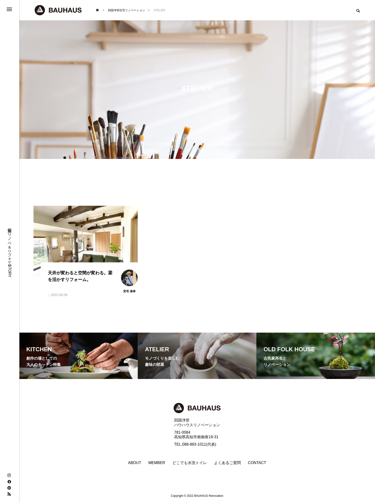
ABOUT (134, 463)
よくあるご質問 (227, 463)
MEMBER (156, 463)
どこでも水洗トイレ (189, 463)
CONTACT (257, 463)
